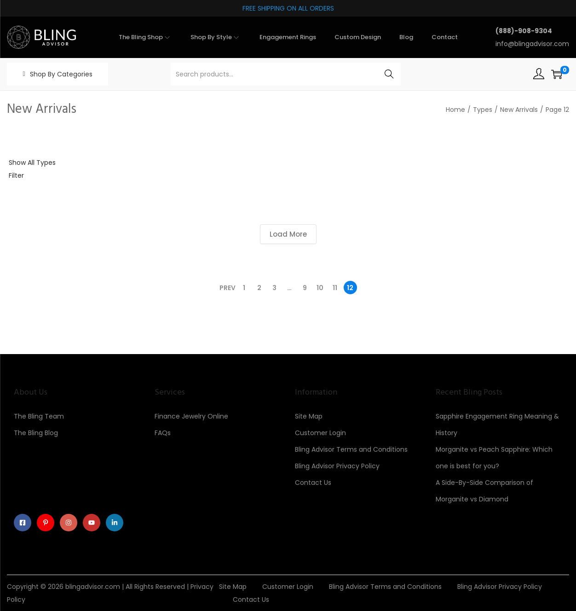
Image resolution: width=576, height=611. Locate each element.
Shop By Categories (61, 74)
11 (335, 287)
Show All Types (32, 162)
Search (389, 74)
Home (455, 109)
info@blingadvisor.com (532, 43)
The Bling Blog (36, 432)
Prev (227, 287)
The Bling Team (39, 416)
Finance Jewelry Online (191, 416)
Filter (16, 175)
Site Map (309, 416)
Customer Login (320, 432)
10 (320, 287)
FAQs (163, 432)
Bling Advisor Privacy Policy (337, 466)
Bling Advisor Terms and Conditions (351, 449)
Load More (288, 234)
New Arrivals (519, 109)
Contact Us (313, 482)
